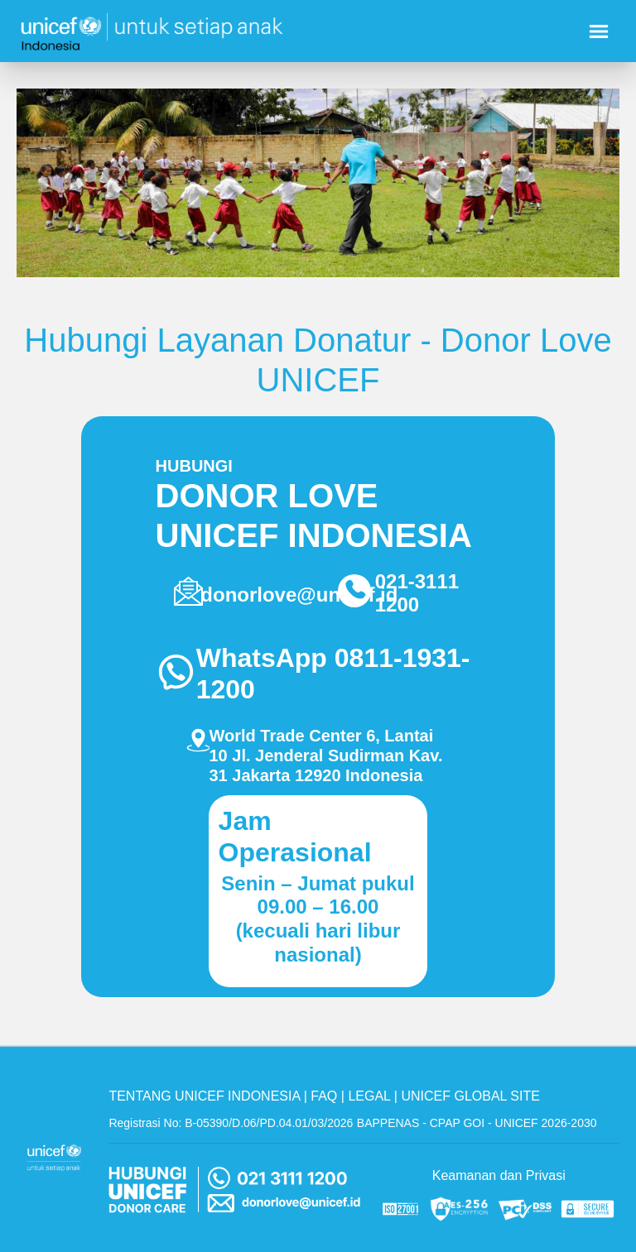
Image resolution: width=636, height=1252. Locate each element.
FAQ (324, 1096)
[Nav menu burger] (598, 31)
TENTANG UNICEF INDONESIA (204, 1096)
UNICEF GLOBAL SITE (470, 1096)
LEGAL (369, 1096)
